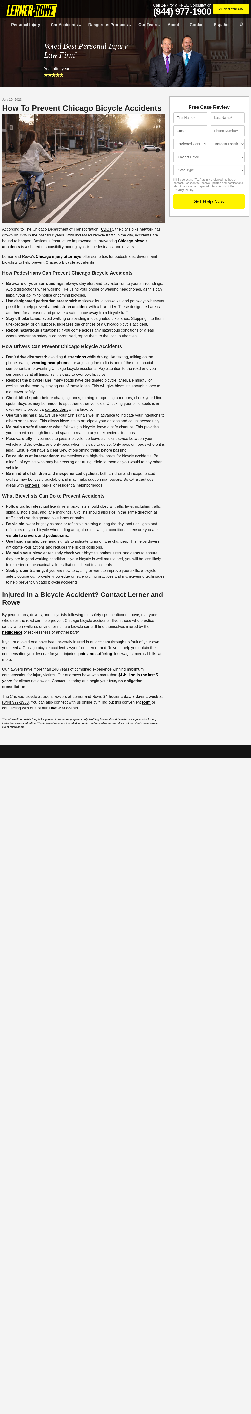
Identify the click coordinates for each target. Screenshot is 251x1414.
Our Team (147, 24)
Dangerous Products (108, 24)
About (173, 24)
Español (222, 24)
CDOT (106, 229)
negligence (12, 632)
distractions (75, 357)
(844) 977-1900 (182, 11)
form (146, 702)
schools (32, 485)
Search (239, 24)
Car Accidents (64, 24)
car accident (56, 409)
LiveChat (57, 708)
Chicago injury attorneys (58, 256)
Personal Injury (25, 24)
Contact (197, 24)
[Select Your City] (231, 9)
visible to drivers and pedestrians (37, 535)
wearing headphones (51, 363)
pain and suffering (95, 654)
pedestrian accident (70, 307)
